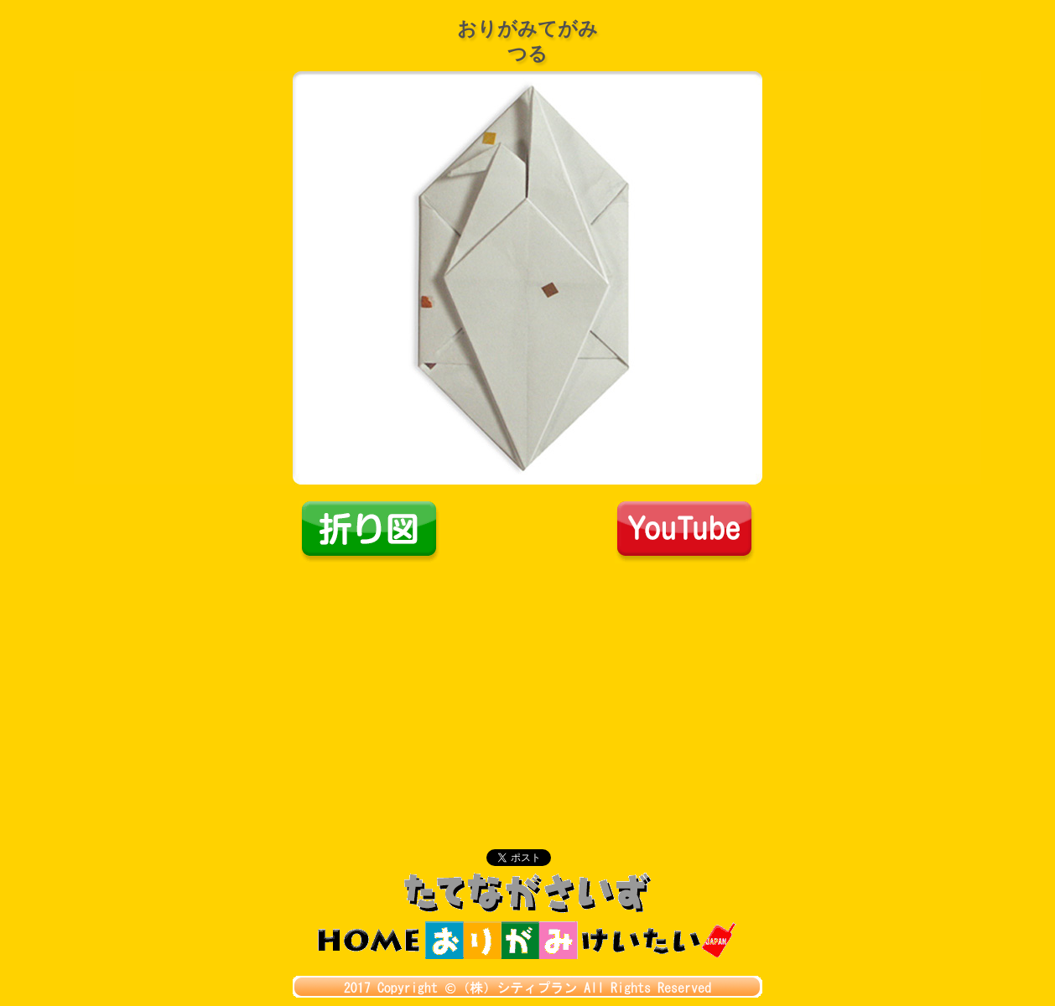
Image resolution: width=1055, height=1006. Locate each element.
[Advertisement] (527, 689)
